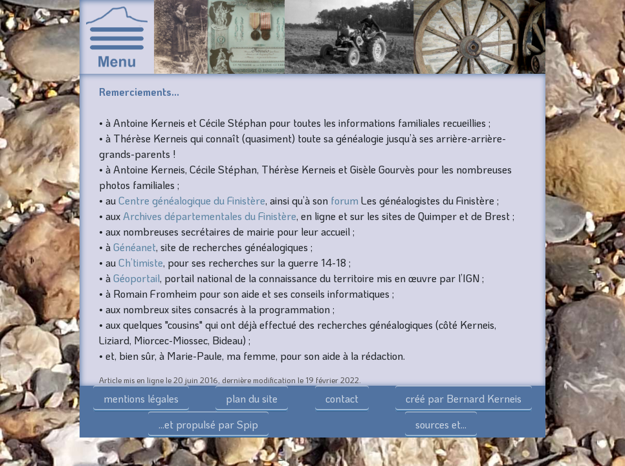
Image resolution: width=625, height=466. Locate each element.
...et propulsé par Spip (208, 424)
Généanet (134, 247)
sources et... (440, 424)
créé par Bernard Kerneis (463, 398)
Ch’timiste (140, 262)
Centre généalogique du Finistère (191, 200)
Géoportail (136, 278)
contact (341, 398)
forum (344, 200)
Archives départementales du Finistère (209, 216)
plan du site (252, 398)
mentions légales (141, 398)
